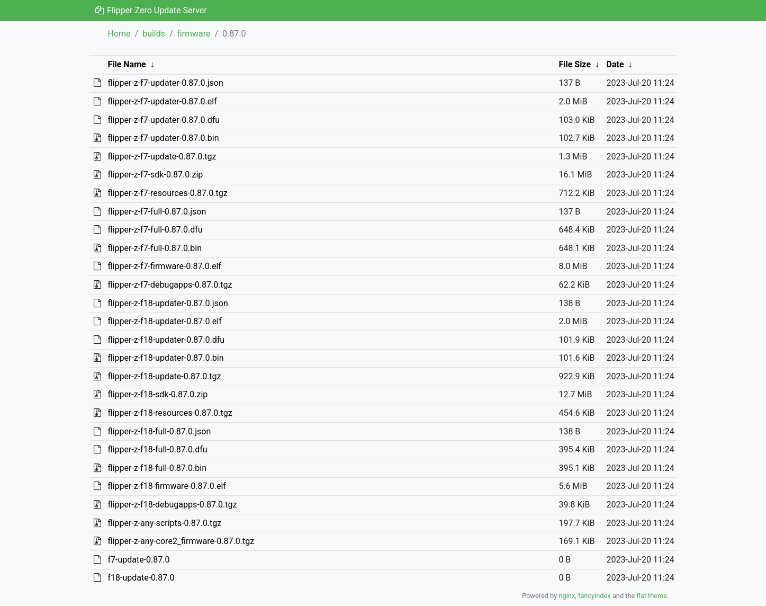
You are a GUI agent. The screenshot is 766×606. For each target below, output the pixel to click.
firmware (194, 34)
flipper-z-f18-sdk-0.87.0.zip (157, 394)
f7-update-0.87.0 (138, 560)
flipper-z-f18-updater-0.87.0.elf (164, 321)
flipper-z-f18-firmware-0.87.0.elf (166, 486)
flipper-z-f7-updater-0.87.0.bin (163, 138)
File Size (574, 64)
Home (119, 34)
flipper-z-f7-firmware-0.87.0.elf (164, 266)
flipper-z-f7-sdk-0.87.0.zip (155, 175)
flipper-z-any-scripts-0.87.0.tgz (164, 523)
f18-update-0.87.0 (140, 578)
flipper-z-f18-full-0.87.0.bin (156, 468)
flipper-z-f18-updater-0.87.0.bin (165, 358)
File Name (126, 64)
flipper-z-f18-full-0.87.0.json (159, 431)
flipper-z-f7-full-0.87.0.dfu (154, 230)
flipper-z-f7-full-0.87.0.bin (154, 248)
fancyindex (594, 596)
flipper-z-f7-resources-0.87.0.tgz (167, 193)
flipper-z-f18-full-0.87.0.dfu (157, 449)
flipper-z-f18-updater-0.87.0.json (167, 303)
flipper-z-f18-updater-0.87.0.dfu (165, 340)
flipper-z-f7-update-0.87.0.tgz (161, 157)
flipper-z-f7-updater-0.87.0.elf (162, 101)
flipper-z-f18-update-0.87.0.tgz (164, 376)
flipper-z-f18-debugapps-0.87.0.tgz (172, 505)
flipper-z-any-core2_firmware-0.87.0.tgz (180, 541)
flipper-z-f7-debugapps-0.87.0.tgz (169, 285)
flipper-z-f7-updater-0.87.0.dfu (163, 120)
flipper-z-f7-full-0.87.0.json (156, 212)
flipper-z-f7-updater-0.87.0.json (165, 83)
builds (153, 34)
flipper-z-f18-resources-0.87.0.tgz (169, 413)
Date (615, 64)
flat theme (652, 596)
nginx (566, 596)
